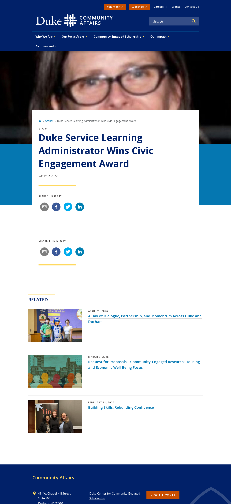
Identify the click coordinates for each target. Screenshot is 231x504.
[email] (44, 206)
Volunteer (113, 6)
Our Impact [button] (158, 36)
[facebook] (56, 206)
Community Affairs (53, 477)
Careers (159, 6)
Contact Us (192, 6)
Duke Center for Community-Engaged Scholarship (114, 496)
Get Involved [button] (44, 46)
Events (176, 6)
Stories (49, 121)
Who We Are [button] (44, 36)
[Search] (194, 21)
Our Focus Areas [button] (73, 36)
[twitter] (68, 206)
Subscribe (137, 6)
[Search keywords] (169, 21)
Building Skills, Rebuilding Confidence (121, 407)
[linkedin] (79, 206)
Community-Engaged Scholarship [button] (117, 36)
